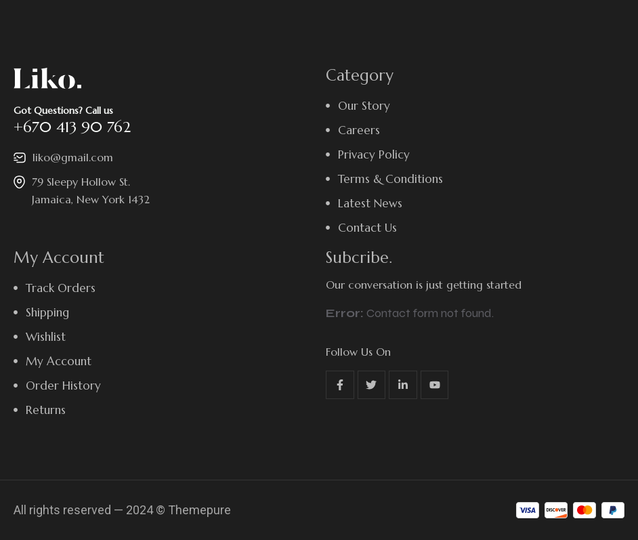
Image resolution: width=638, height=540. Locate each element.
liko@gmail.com (73, 157)
